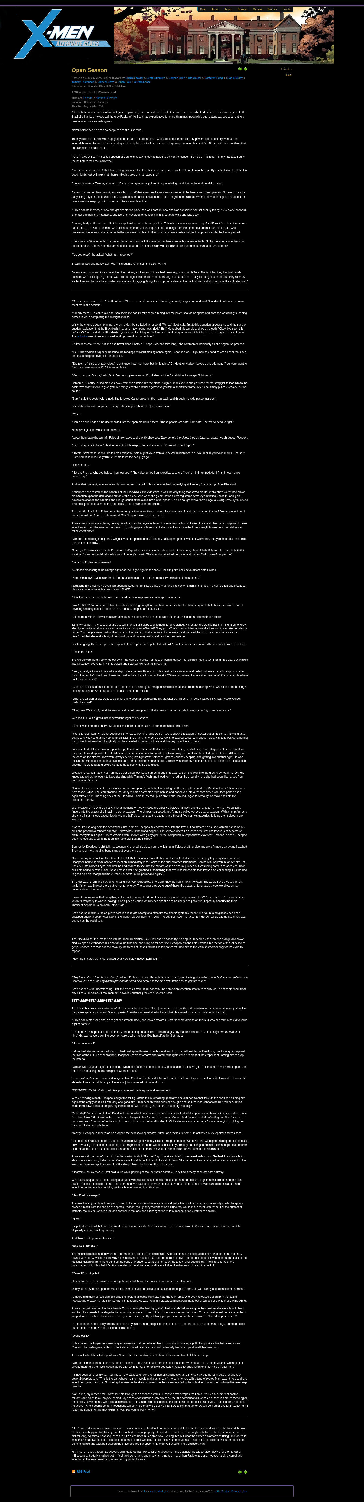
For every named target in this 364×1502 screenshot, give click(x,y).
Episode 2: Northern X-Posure (100, 97)
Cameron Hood (214, 78)
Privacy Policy (239, 1491)
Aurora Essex (142, 81)
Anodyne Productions (156, 1491)
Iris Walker (194, 78)
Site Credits (222, 1491)
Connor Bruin (177, 78)
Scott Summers (155, 78)
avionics (82, 336)
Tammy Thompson (83, 81)
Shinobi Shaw (106, 81)
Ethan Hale (124, 81)
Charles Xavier (134, 78)
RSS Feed (83, 1471)
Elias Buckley (234, 78)
